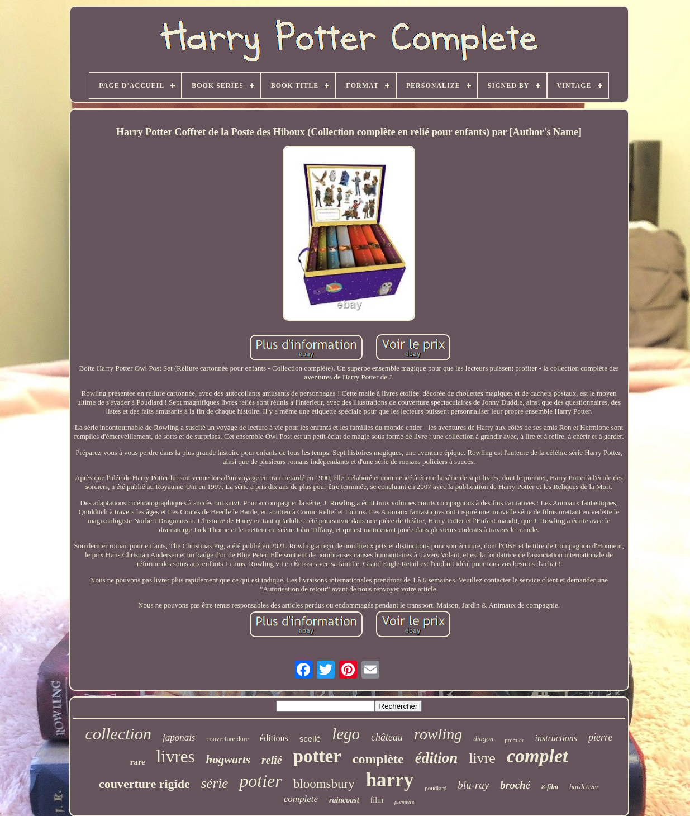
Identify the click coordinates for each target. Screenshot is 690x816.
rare (137, 761)
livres (175, 756)
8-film (549, 787)
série (215, 783)
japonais (179, 737)
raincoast (344, 800)
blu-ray (473, 785)
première (404, 802)
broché (515, 785)
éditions (274, 738)
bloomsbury (324, 784)
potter (317, 756)
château (387, 737)
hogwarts (228, 759)
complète (378, 759)
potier (260, 781)
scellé (310, 738)
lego (346, 734)
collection (118, 733)
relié (271, 760)
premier (514, 740)
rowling (438, 734)
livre (482, 758)
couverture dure (227, 739)
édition (436, 757)
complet (537, 756)
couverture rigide (144, 784)
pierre (600, 737)
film (376, 800)
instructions (556, 738)
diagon (483, 738)
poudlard (435, 788)
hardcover (584, 786)
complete (301, 799)
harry (390, 780)
